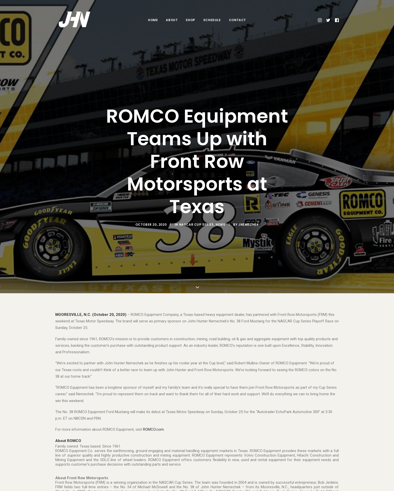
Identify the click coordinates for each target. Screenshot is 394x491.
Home (153, 20)
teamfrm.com (75, 487)
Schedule (212, 20)
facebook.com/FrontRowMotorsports (286, 487)
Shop (190, 20)
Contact (237, 20)
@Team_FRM (170, 487)
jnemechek (248, 220)
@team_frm (215, 487)
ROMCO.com (153, 420)
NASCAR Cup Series (196, 220)
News (220, 220)
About (172, 20)
